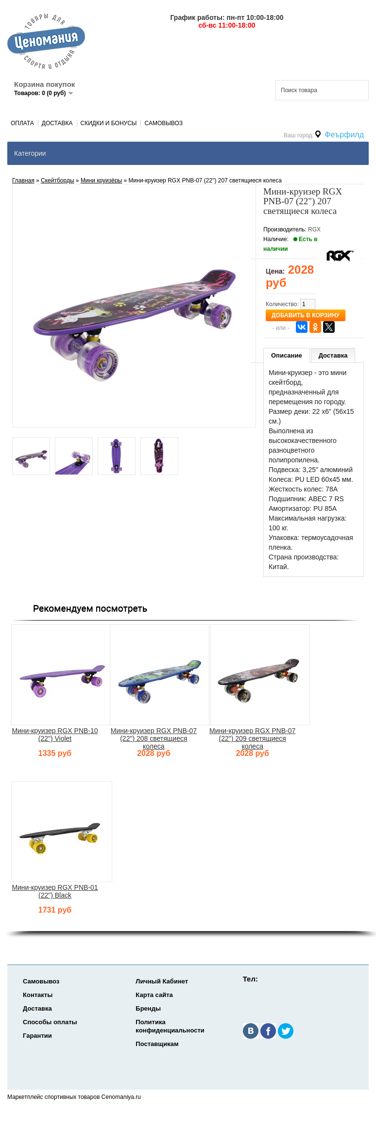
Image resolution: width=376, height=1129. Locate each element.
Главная (23, 180)
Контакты (37, 994)
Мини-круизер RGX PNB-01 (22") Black (55, 891)
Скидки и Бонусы (109, 123)
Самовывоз (163, 123)
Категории (30, 153)
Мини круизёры (101, 180)
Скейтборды (57, 180)
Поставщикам (157, 1043)
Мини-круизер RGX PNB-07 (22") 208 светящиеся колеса (154, 738)
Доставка (57, 123)
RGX (314, 229)
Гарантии (37, 1035)
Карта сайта (154, 994)
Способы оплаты (50, 1022)
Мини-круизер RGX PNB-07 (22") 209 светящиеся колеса (252, 738)
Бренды (148, 1008)
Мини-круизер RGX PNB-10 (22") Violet (55, 734)
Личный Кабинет (162, 981)
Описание (286, 355)
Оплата (22, 123)
